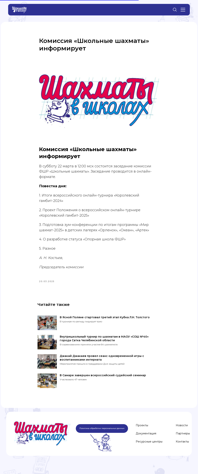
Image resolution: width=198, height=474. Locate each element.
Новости (182, 432)
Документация (146, 440)
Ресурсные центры (149, 448)
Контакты (182, 448)
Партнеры (183, 440)
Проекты (142, 432)
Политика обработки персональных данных (101, 435)
